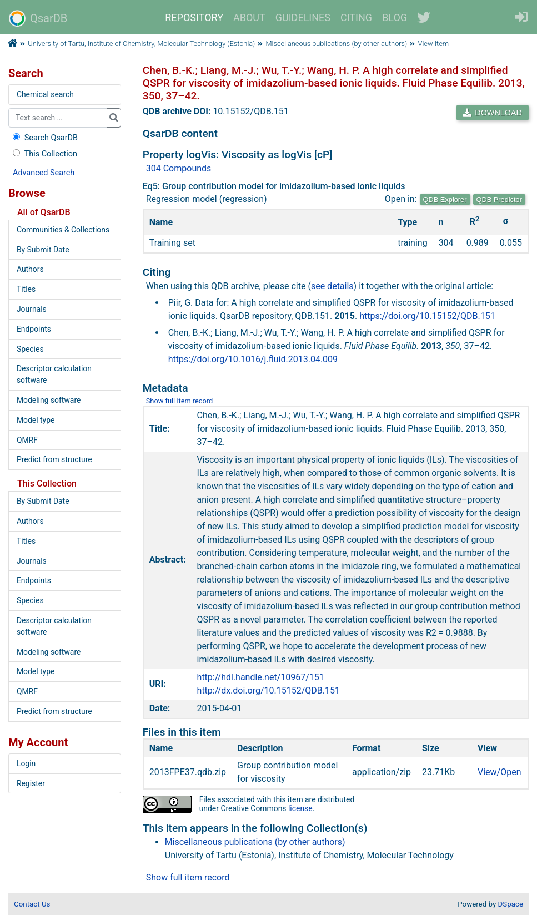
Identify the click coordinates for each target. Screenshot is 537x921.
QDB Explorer (445, 199)
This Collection (44, 154)
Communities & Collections (63, 229)
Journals (32, 309)
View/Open (499, 772)
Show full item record (179, 401)
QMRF (27, 440)
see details (332, 286)
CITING (356, 17)
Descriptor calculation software (54, 374)
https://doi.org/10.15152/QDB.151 (427, 316)
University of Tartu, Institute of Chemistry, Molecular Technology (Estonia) (141, 43)
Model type (35, 420)
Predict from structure (54, 459)
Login (26, 763)
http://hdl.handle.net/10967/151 (260, 677)
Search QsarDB (44, 138)
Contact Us (32, 904)
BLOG (394, 17)
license (300, 808)
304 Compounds (179, 168)
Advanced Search (43, 173)
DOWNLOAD (492, 112)
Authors (30, 269)
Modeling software (49, 400)
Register (31, 783)
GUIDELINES (302, 17)
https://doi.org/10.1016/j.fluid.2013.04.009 (253, 359)
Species (30, 349)
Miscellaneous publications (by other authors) (337, 43)
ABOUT (249, 17)
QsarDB (38, 18)
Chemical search (45, 94)
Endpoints (34, 329)
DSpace (510, 904)
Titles (26, 289)
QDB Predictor (499, 199)
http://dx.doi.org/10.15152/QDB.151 (268, 690)
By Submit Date (43, 249)
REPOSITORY (194, 17)
